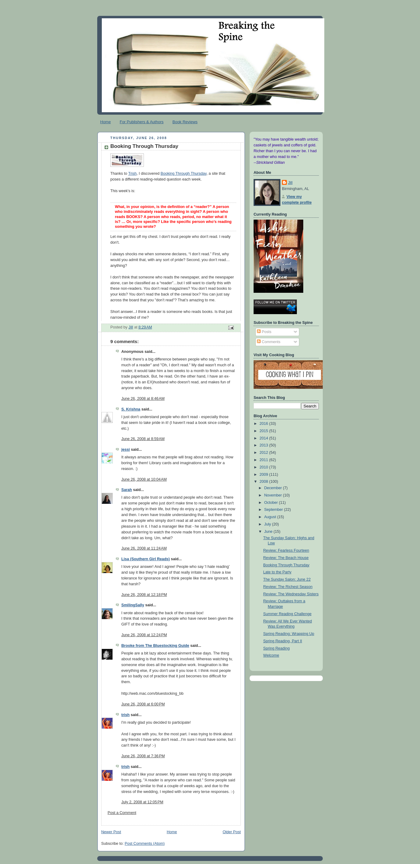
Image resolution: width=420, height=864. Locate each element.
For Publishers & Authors (142, 122)
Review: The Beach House (286, 558)
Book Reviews (185, 122)
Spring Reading (276, 648)
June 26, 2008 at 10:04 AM (144, 479)
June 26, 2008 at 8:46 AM (143, 398)
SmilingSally (132, 605)
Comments (268, 342)
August (270, 517)
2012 (264, 452)
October (271, 502)
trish (125, 715)
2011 (264, 460)
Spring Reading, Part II (282, 641)
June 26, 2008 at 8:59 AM (143, 439)
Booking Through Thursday (184, 173)
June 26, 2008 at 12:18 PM (144, 595)
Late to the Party (277, 572)
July (268, 524)
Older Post (231, 832)
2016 (264, 423)
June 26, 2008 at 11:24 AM (144, 548)
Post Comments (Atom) (145, 843)
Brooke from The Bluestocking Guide (155, 646)
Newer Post (111, 832)
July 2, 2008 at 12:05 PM (142, 802)
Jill (290, 183)
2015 (264, 431)
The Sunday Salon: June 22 (287, 579)
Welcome (271, 655)
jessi (125, 449)
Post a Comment (122, 813)
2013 (264, 445)
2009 (264, 474)
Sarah (126, 490)
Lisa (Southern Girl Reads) (145, 559)
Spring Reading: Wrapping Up (288, 634)
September (274, 509)
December (273, 488)
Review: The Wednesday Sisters (291, 594)
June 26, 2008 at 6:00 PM (143, 704)
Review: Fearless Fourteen (286, 550)
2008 (264, 481)
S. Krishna (130, 409)
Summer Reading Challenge (287, 614)
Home (105, 122)
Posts (264, 332)
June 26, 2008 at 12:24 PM (144, 635)
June (269, 531)
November (273, 495)
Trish (132, 173)
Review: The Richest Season (288, 587)
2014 (264, 438)
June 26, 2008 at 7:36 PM (143, 756)
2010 (264, 467)
